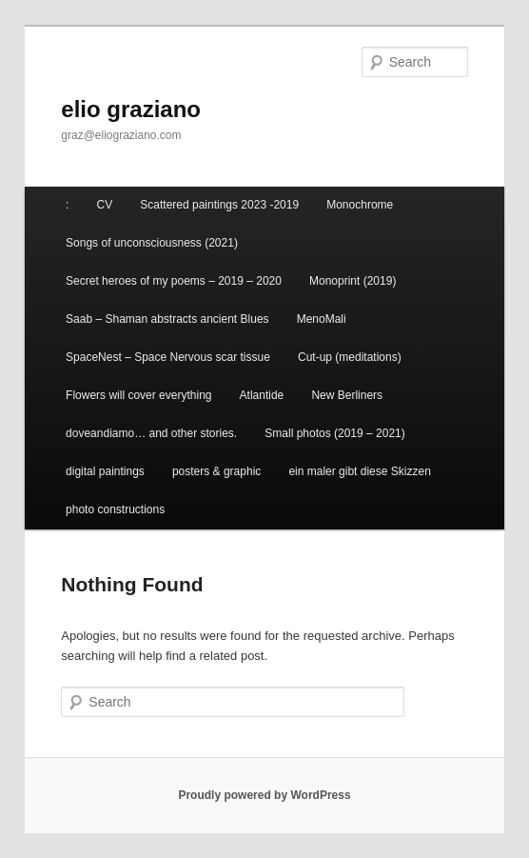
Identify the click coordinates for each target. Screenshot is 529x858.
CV (105, 204)
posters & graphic (216, 471)
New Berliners (346, 395)
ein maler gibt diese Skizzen (359, 471)
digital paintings (105, 471)
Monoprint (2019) (352, 281)
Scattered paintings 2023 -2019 (219, 204)
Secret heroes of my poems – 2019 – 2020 (174, 281)
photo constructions (115, 509)
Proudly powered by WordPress (264, 795)
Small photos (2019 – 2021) (334, 433)
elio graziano (131, 109)
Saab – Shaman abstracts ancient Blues (167, 319)
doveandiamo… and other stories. (151, 433)
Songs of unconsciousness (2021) (152, 242)
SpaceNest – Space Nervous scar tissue (168, 357)
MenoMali (321, 319)
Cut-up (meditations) (350, 357)
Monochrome (359, 204)
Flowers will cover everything (138, 395)
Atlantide (262, 395)
